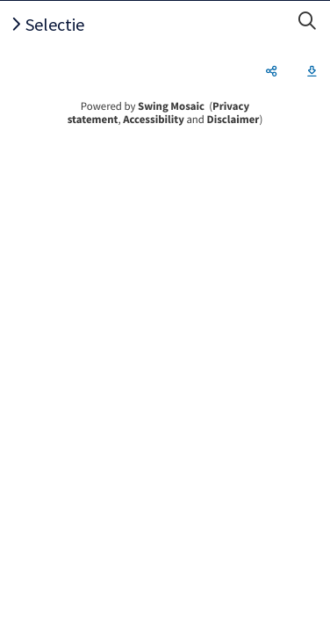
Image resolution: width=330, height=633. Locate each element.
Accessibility (153, 120)
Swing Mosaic (171, 106)
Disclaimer (233, 120)
